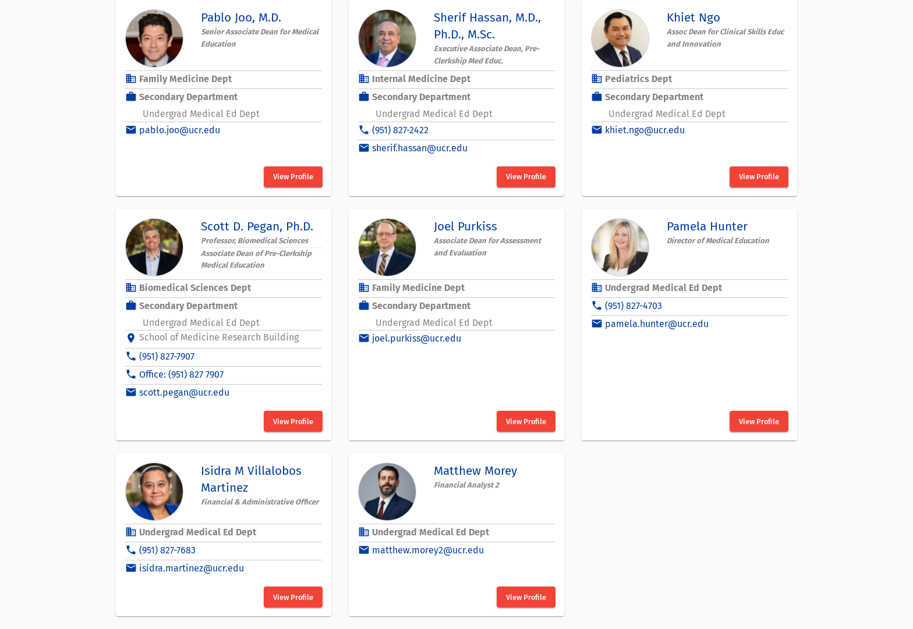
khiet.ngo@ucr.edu (645, 130)
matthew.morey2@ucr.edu (428, 550)
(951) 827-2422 (400, 130)
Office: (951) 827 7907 (181, 374)
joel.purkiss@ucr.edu (416, 338)
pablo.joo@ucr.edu (179, 130)
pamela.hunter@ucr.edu (657, 323)
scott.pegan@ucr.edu (184, 392)
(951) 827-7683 (167, 550)
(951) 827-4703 (633, 305)
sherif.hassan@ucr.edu (420, 148)
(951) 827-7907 (166, 356)
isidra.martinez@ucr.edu (191, 568)
